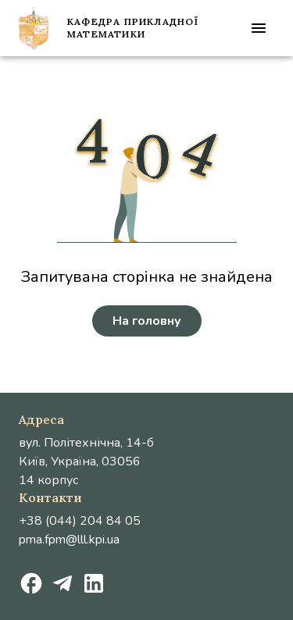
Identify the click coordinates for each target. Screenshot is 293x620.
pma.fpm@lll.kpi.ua (69, 539)
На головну (147, 321)
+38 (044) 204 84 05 (80, 520)
